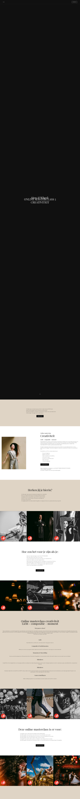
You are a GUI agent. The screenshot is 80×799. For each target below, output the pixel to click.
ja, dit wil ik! (45, 464)
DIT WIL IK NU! (40, 745)
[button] (21, 2)
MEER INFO (40, 416)
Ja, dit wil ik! (40, 570)
